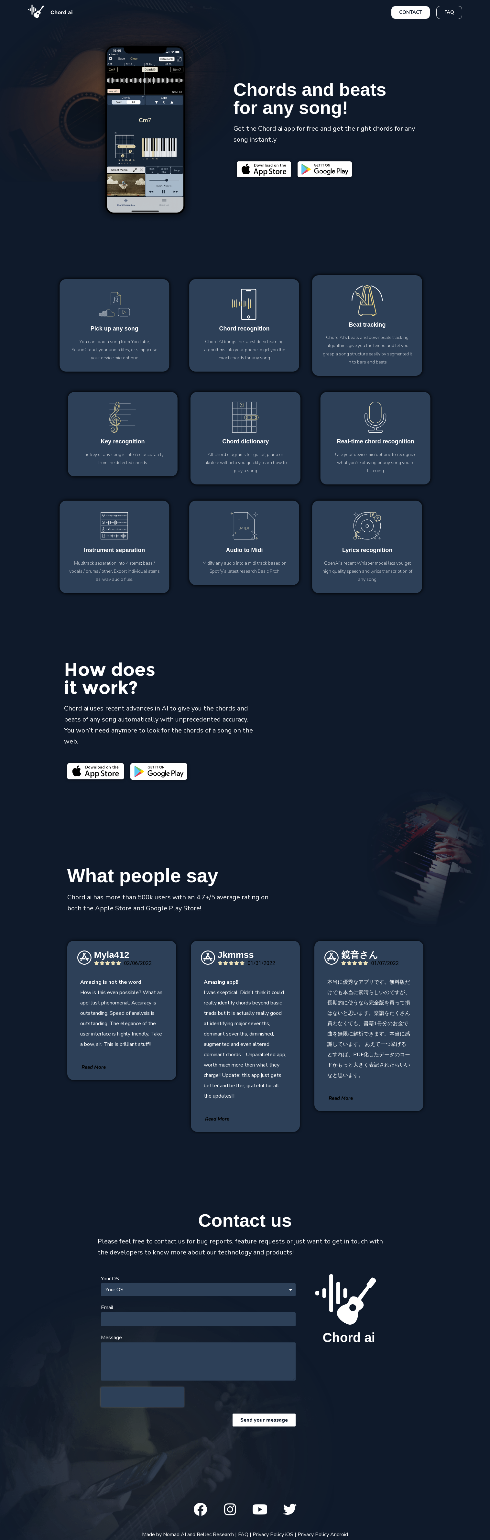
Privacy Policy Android (323, 1534)
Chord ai (61, 12)
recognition (169, 328)
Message (111, 1337)
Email (107, 1307)
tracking (292, 324)
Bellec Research (215, 1534)
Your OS (110, 1278)
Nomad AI (174, 1534)
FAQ (243, 1534)
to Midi (169, 550)
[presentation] (142, 1397)
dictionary (320, 441)
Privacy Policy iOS (273, 1534)
